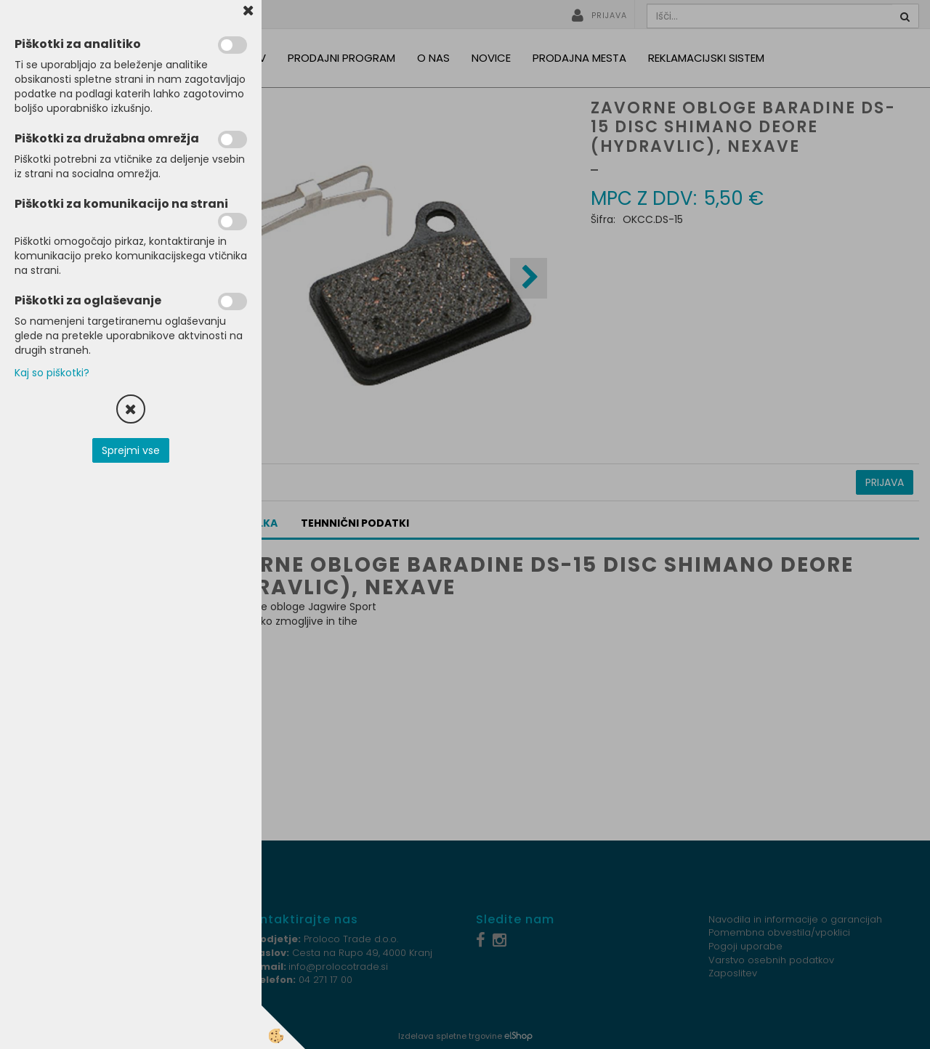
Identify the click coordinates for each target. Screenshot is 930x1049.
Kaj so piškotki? (52, 372)
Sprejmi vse (131, 450)
